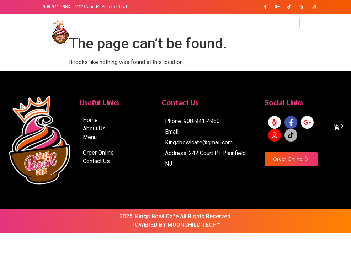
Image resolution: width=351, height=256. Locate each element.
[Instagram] (313, 6)
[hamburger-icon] (307, 23)
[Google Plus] (277, 6)
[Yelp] (301, 6)
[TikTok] (289, 6)
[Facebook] (265, 6)
